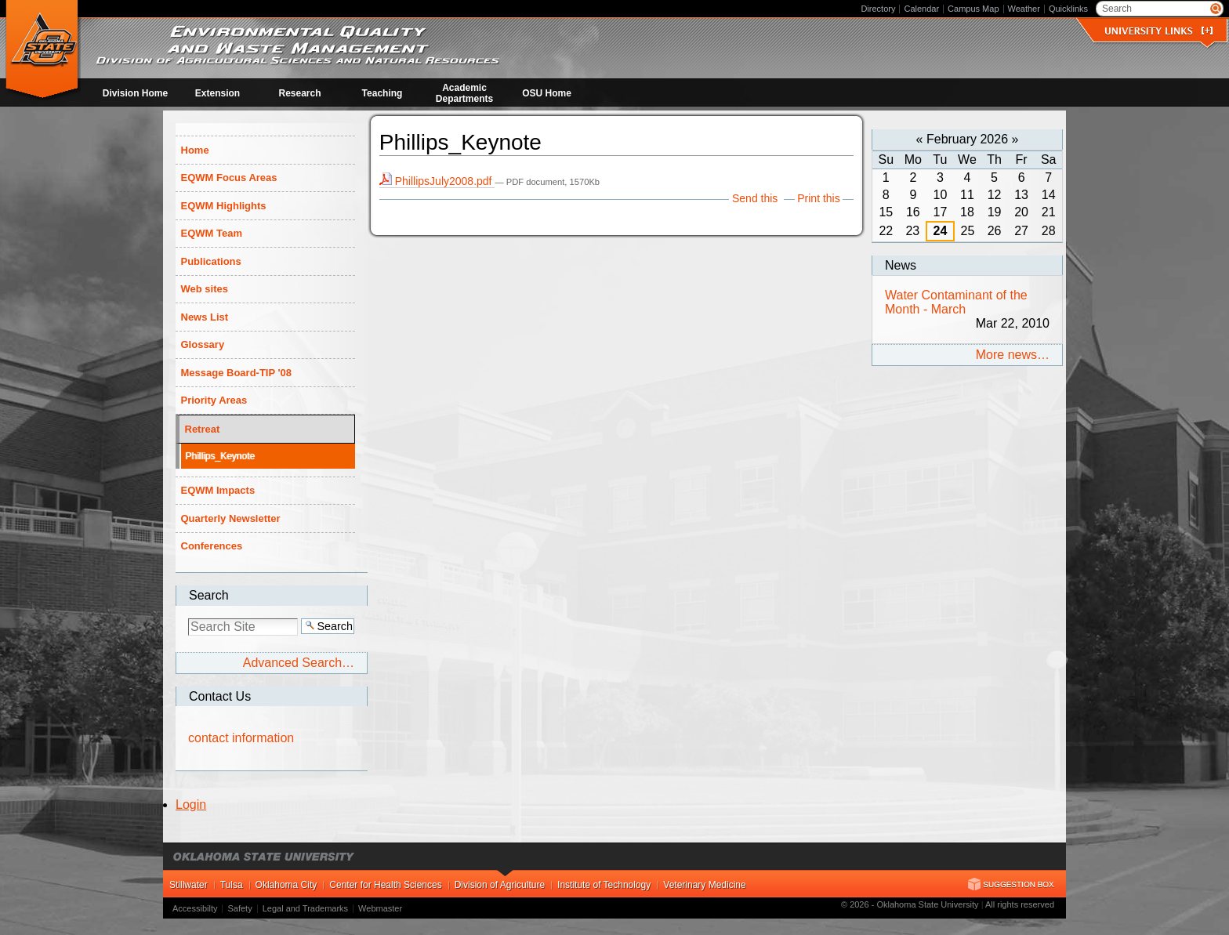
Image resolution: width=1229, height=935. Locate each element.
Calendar (921, 8)
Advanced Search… (298, 662)
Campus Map (973, 8)
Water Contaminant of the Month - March (967, 309)
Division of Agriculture (500, 884)
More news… (1013, 354)
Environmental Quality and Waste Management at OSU (42, 50)
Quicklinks (1068, 8)
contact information (241, 738)
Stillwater (188, 884)
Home (195, 150)
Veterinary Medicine (704, 884)
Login (191, 804)
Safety (239, 908)
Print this (818, 198)
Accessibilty (194, 908)
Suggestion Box (1011, 884)
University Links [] (1158, 31)
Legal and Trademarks (305, 908)
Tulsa (231, 884)
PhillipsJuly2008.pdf (437, 181)
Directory (878, 8)
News (900, 265)
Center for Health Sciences (385, 884)
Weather (1024, 8)
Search (209, 595)
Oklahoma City (286, 884)
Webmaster (380, 908)
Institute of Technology (604, 884)
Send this (755, 198)
